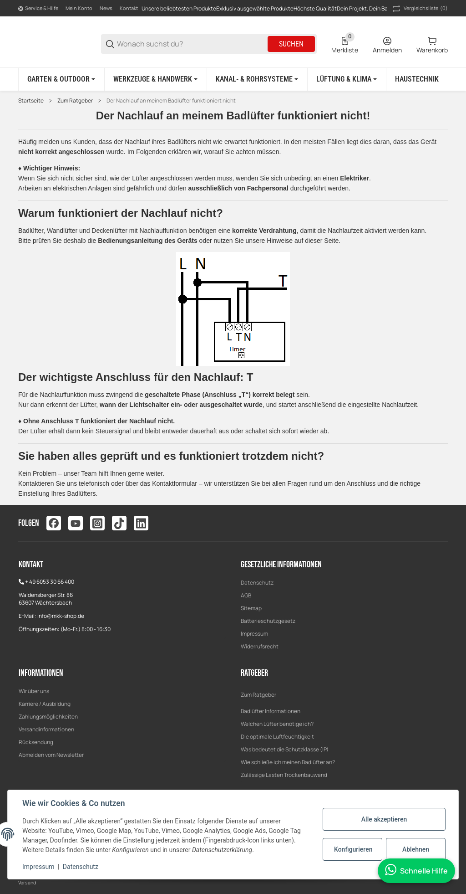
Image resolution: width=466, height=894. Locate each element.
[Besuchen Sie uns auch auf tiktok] (119, 523)
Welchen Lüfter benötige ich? (277, 724)
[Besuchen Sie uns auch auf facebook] (53, 523)
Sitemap (251, 608)
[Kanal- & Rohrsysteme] (257, 79)
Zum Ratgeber (75, 100)
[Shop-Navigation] (38, 8)
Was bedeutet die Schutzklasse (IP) (285, 749)
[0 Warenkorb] (432, 44)
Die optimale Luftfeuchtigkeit (277, 736)
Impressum (254, 633)
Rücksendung (36, 742)
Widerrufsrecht (260, 646)
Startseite (31, 100)
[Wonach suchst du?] (191, 44)
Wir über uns (34, 691)
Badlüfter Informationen (270, 711)
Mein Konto (79, 8)
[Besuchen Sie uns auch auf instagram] (97, 523)
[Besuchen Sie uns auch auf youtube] (75, 523)
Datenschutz (257, 582)
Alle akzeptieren (384, 819)
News (106, 8)
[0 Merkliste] (344, 44)
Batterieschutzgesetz (268, 621)
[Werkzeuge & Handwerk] (155, 79)
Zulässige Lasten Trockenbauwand (284, 775)
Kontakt (129, 8)
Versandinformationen (46, 729)
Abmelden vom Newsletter (51, 755)
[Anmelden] (387, 44)
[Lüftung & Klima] (346, 79)
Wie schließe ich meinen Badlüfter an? (288, 762)
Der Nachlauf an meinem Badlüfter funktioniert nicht (171, 100)
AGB (246, 595)
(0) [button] (419, 8)
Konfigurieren (353, 849)
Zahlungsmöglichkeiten (48, 716)
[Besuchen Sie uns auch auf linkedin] (141, 523)
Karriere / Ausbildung (45, 704)
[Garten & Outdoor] (61, 79)
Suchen (291, 44)
